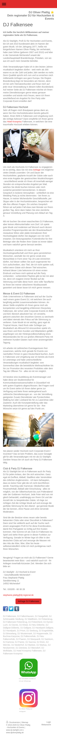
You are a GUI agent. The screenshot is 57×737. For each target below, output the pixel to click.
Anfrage (37, 170)
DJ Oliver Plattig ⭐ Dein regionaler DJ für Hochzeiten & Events (30, 15)
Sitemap (24, 722)
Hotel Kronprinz (14, 121)
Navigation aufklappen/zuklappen (28, 4)
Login (49, 722)
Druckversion (13, 722)
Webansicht (46, 725)
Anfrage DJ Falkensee (28, 601)
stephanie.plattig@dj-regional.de (18, 595)
